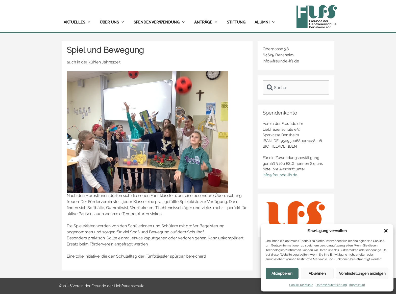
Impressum (357, 285)
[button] (385, 230)
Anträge (208, 22)
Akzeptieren (281, 273)
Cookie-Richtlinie (301, 285)
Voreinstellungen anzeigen (362, 273)
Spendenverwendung (162, 22)
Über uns (114, 22)
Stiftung (236, 22)
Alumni (267, 22)
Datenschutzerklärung (331, 285)
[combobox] (296, 87)
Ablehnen (317, 273)
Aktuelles (79, 22)
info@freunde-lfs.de (280, 175)
